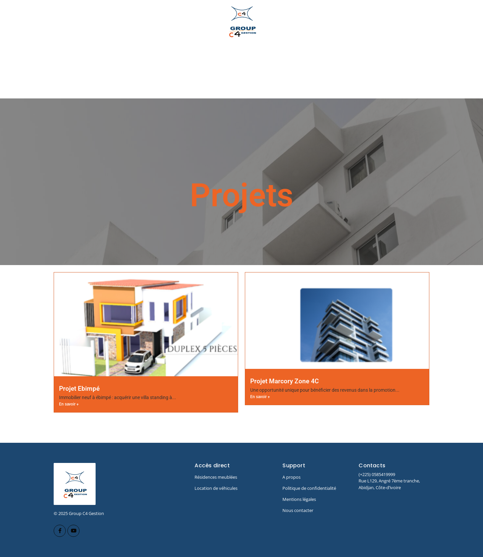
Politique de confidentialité (309, 488)
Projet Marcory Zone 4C (284, 381)
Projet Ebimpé (79, 388)
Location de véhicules (216, 488)
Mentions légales (299, 499)
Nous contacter (297, 510)
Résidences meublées (216, 477)
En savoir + (69, 404)
